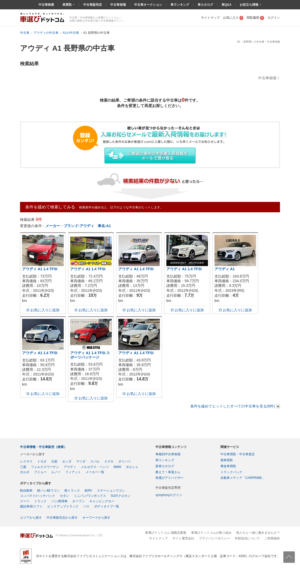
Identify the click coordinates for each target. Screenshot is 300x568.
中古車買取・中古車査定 (237, 454)
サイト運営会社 (183, 538)
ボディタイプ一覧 (106, 506)
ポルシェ (132, 467)
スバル (95, 461)
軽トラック (72, 490)
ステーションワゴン (111, 490)
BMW (117, 467)
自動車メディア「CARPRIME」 (242, 478)
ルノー (56, 472)
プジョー (40, 472)
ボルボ (24, 472)
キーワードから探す (96, 517)
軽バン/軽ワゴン (48, 490)
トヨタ (42, 461)
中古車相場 (118, 4)
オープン (78, 501)
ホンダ (66, 461)
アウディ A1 (224, 269)
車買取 (67, 4)
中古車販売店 (92, 4)
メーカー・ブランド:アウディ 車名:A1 (78, 226)
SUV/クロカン (121, 496)
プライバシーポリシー (214, 538)
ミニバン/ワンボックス (90, 496)
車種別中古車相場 (167, 454)
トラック (40, 501)
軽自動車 (26, 490)
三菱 (23, 467)
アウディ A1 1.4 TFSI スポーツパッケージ (90, 355)
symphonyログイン (168, 495)
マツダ (81, 461)
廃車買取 (226, 460)
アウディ (70, 467)
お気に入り (233, 17)
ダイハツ (124, 461)
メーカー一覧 (95, 472)
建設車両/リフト (31, 506)
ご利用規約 (272, 538)
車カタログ (205, 4)
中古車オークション (148, 4)
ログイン (274, 17)
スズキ (109, 461)
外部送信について (247, 538)
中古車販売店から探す (62, 517)
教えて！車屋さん (167, 472)
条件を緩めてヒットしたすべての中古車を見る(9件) (232, 406)
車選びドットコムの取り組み (211, 532)
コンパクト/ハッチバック (37, 496)
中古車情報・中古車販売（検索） (43, 447)
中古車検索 (46, 4)
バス (86, 506)
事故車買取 (228, 466)
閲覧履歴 (255, 17)
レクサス (26, 461)
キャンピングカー (101, 501)
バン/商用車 (59, 501)
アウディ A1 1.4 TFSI (39, 269)
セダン (64, 496)
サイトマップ (210, 17)
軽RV (88, 490)
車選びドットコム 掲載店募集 (165, 532)
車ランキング (180, 4)
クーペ (24, 501)
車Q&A (226, 4)
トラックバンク (231, 472)
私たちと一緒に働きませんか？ (258, 532)
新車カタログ (164, 466)
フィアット (73, 472)
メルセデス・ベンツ (95, 467)
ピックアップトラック (63, 506)
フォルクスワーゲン (45, 467)
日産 (54, 461)
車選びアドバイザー (169, 478)
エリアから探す (31, 517)
